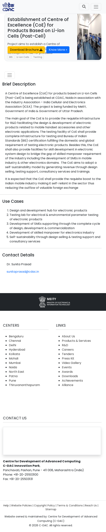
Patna (13, 376)
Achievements (72, 380)
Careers (68, 349)
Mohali (13, 358)
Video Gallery (71, 363)
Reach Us (91, 505)
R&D (65, 345)
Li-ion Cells (23, 57)
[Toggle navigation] (96, 7)
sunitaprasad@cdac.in (23, 272)
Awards (67, 372)
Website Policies (21, 505)
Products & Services (76, 341)
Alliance (67, 385)
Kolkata (14, 354)
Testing (37, 57)
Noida (13, 367)
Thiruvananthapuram (24, 385)
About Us (68, 336)
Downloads (70, 376)
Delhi (12, 345)
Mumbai (14, 363)
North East (16, 372)
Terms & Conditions (70, 505)
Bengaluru (16, 336)
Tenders (68, 354)
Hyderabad (17, 349)
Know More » (58, 50)
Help (6, 505)
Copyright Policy (44, 505)
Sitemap (50, 509)
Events (67, 367)
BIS (11, 57)
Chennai (15, 341)
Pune (12, 380)
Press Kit (68, 358)
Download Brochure (26, 50)
